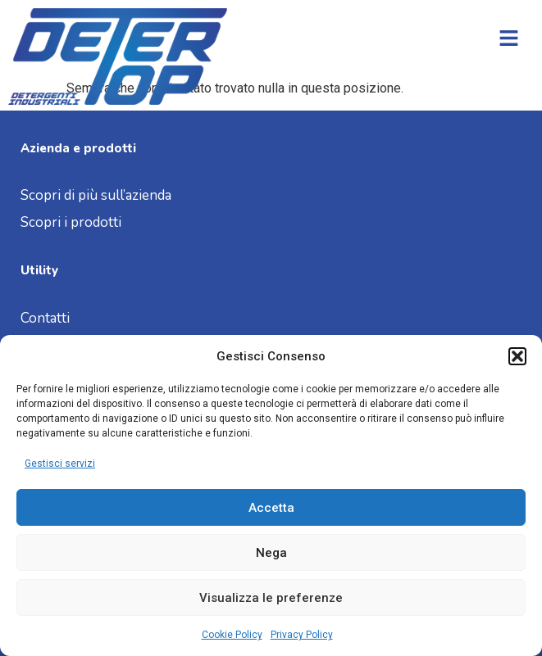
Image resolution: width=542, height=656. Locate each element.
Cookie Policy (232, 634)
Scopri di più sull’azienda (97, 195)
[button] (517, 356)
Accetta (271, 507)
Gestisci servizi (60, 463)
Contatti (45, 318)
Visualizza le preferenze (271, 597)
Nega (271, 552)
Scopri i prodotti (70, 222)
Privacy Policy (302, 634)
